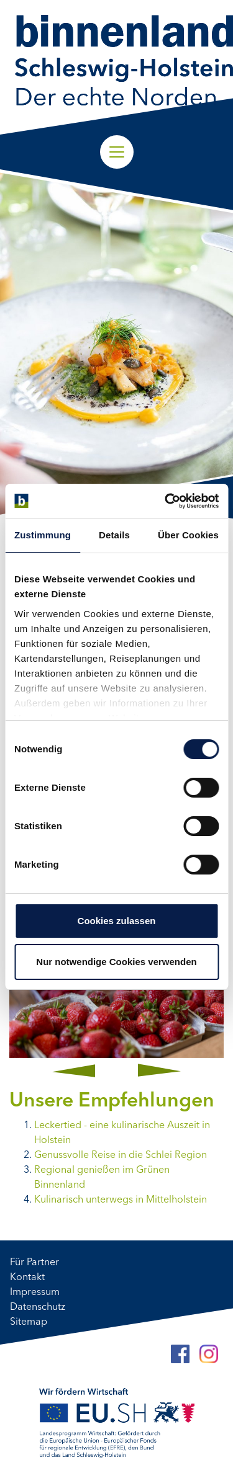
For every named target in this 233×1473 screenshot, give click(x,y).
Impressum (35, 1292)
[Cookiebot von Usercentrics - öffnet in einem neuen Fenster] (166, 501)
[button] (73, 1070)
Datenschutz (37, 1307)
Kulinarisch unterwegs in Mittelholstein (120, 1200)
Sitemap (28, 1322)
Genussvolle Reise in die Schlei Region (120, 1155)
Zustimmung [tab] (42, 535)
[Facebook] (180, 1354)
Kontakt (27, 1278)
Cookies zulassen (117, 920)
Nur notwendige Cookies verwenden (116, 961)
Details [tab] (114, 535)
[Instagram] (208, 1354)
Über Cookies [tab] (188, 535)
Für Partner (34, 1263)
